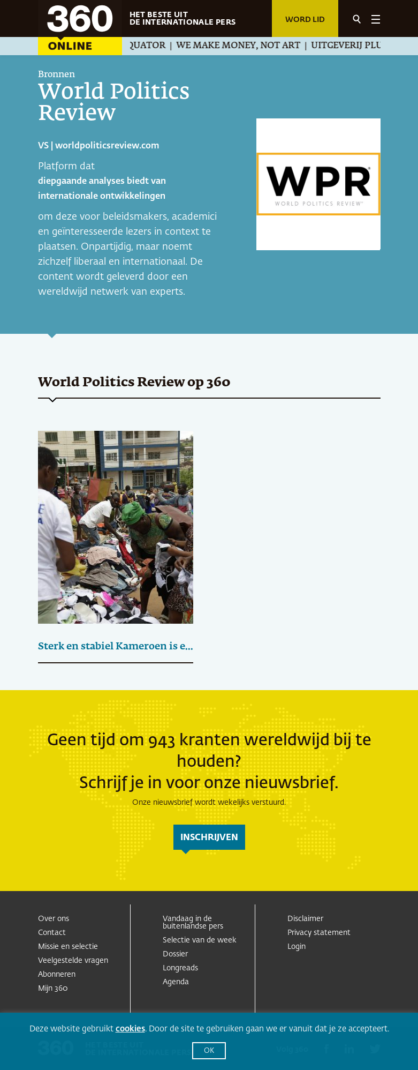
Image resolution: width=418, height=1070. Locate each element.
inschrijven (209, 838)
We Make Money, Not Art (243, 46)
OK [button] (209, 1050)
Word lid (305, 20)
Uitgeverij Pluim (358, 46)
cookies (130, 1029)
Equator (148, 46)
